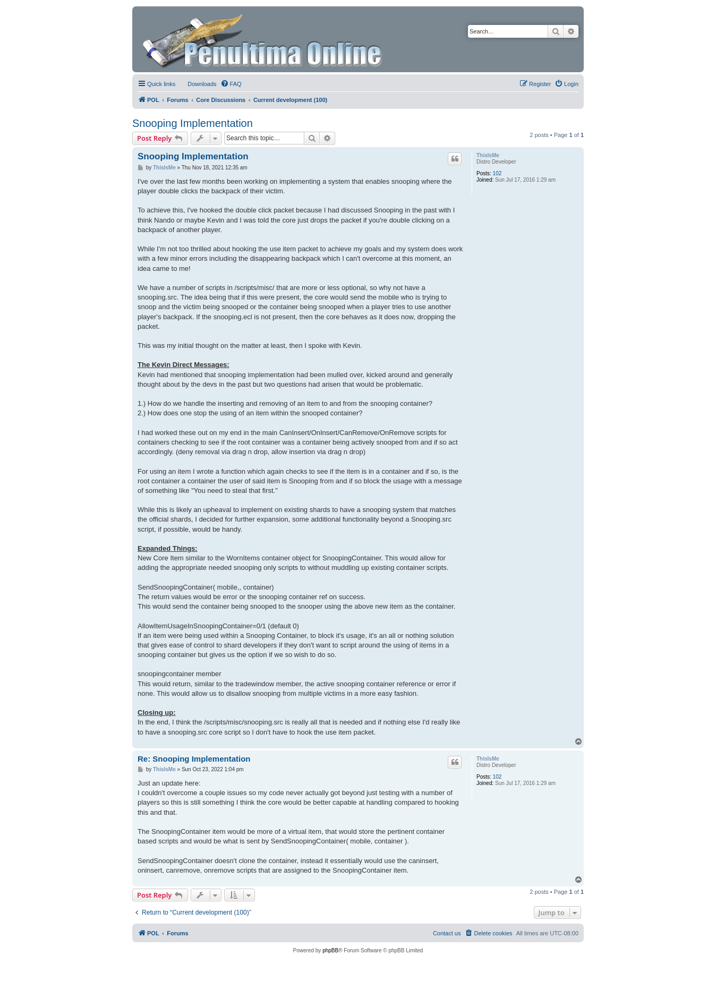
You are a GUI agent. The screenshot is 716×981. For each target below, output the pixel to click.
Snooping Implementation (192, 123)
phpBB (330, 950)
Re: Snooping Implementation (194, 758)
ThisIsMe (487, 155)
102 (497, 173)
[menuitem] (197, 84)
